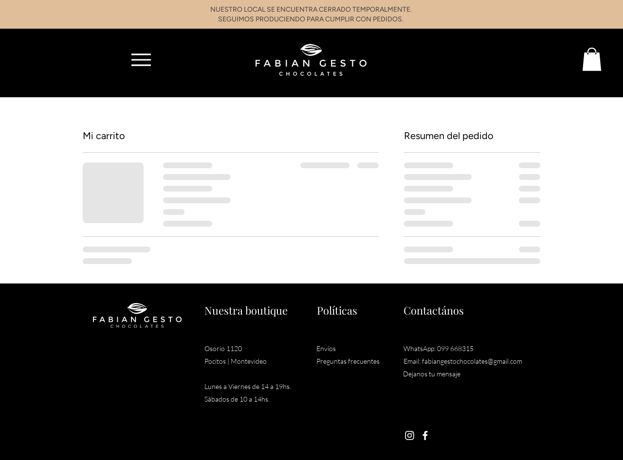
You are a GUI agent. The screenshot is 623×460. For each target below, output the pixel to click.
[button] (592, 59)
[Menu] (141, 59)
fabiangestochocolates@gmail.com (472, 361)
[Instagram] (409, 435)
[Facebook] (425, 435)
